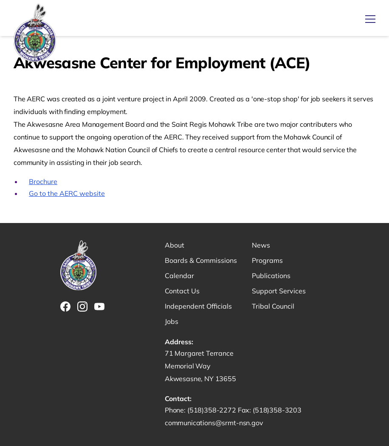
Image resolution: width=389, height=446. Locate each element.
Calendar (179, 275)
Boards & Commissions (201, 260)
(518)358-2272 (212, 410)
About (174, 245)
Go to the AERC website (67, 193)
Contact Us (182, 291)
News (261, 245)
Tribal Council (273, 306)
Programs (267, 260)
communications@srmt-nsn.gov (214, 422)
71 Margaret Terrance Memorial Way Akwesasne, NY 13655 (200, 366)
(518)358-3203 (277, 410)
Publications (271, 275)
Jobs (171, 321)
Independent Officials (198, 306)
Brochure (43, 181)
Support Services (279, 291)
